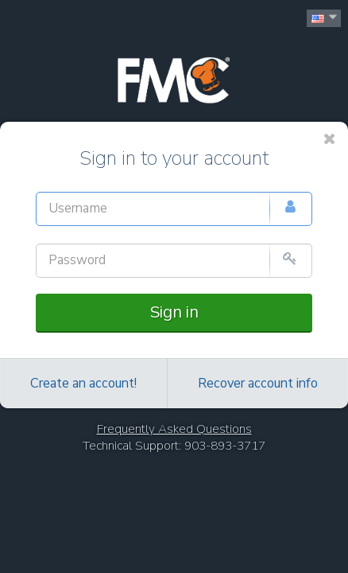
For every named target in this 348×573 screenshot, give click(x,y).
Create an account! (83, 383)
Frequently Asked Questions (174, 429)
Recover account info (258, 383)
